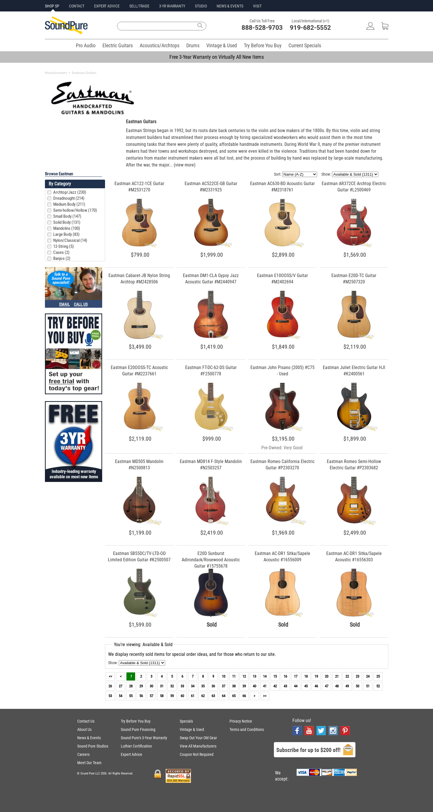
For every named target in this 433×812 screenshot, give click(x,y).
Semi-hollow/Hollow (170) (75, 210)
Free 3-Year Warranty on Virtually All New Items (216, 57)
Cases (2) (61, 252)
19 (316, 676)
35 (203, 686)
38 (234, 686)
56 (141, 696)
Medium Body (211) (69, 204)
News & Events (89, 737)
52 (378, 686)
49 (347, 686)
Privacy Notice (241, 721)
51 (367, 686)
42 (275, 686)
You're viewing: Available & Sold (143, 644)
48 (337, 686)
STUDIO (201, 6)
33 (182, 686)
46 (316, 686)
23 (357, 676)
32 (172, 686)
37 (223, 686)
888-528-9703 (262, 27)
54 (120, 696)
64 (223, 696)
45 (306, 686)
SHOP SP (52, 6)
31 (161, 686)
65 (234, 696)
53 (110, 696)
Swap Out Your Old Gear (198, 737)
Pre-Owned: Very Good (281, 447)
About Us (84, 729)
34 (192, 686)
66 (244, 696)
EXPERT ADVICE (107, 6)
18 (306, 676)
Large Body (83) (66, 234)
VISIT (257, 6)
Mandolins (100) (66, 228)
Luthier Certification (136, 746)
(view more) (184, 165)
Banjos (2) (61, 258)
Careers (83, 754)
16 (285, 676)
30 (151, 686)
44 (295, 686)
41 (264, 686)
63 (213, 696)
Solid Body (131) (66, 222)
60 (182, 696)
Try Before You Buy (263, 45)
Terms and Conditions (247, 729)
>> (264, 696)
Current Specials (304, 45)
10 (223, 676)
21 (337, 676)
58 (161, 696)
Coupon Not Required (196, 754)
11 (234, 676)
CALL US (81, 304)
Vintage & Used (221, 45)
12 (244, 676)
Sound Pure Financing (138, 729)
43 (285, 686)
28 (131, 686)
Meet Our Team (89, 762)
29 (141, 686)
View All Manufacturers (198, 746)
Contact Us (85, 721)
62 (203, 696)
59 (172, 696)
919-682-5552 (310, 27)
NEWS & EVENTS (230, 6)
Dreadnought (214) (68, 198)
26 (110, 686)
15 (275, 676)
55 (131, 696)
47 (326, 686)
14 (264, 676)
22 (347, 676)
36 (213, 686)
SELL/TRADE (139, 6)
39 (244, 686)
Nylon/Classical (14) (70, 240)
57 (151, 696)
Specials (186, 721)
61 (192, 696)
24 (367, 676)
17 (295, 676)
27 (120, 686)
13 (254, 676)
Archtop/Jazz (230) (69, 192)
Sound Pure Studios (92, 746)
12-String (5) (63, 246)
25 (378, 676)
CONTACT (76, 6)
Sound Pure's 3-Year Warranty (144, 737)
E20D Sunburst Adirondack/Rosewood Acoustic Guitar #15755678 (211, 560)
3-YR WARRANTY (172, 6)
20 (326, 676)
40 (254, 686)
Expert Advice (131, 754)
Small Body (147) (67, 216)
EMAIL (64, 304)
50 (357, 686)
